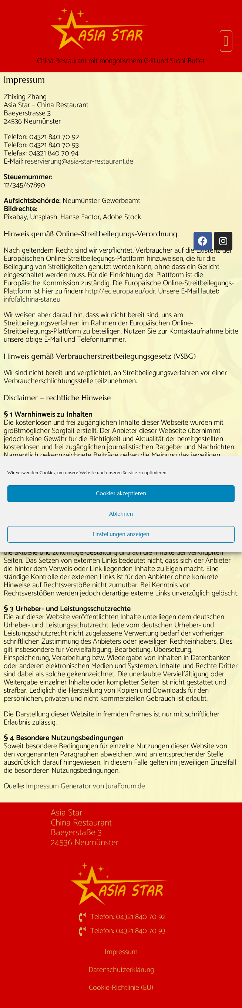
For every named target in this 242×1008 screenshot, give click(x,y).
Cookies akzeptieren (121, 493)
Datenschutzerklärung (121, 970)
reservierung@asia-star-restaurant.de (79, 161)
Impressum (121, 952)
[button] (226, 41)
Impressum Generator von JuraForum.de (85, 786)
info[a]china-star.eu (32, 299)
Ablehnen (121, 513)
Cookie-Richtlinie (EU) (121, 988)
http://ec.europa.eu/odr (120, 291)
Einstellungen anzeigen (121, 534)
